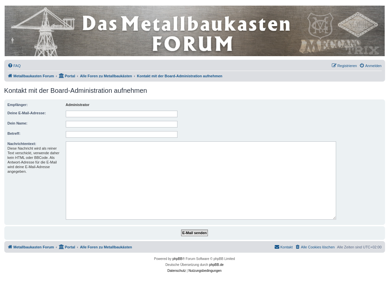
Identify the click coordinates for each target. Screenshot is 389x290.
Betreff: (14, 133)
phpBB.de (216, 265)
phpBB (177, 259)
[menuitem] (14, 66)
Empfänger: (18, 105)
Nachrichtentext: (22, 144)
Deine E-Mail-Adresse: (27, 113)
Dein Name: (18, 123)
